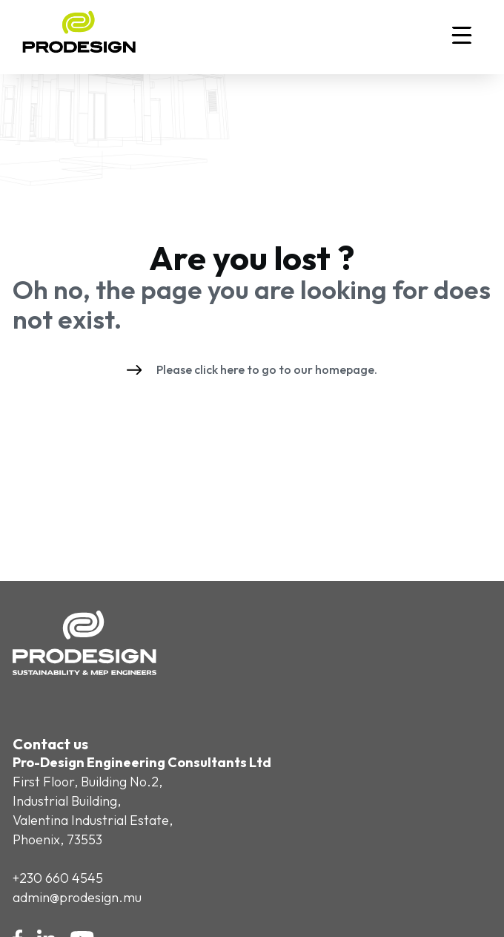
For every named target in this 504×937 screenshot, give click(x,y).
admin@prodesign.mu (77, 897)
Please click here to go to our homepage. (252, 369)
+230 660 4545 (58, 878)
